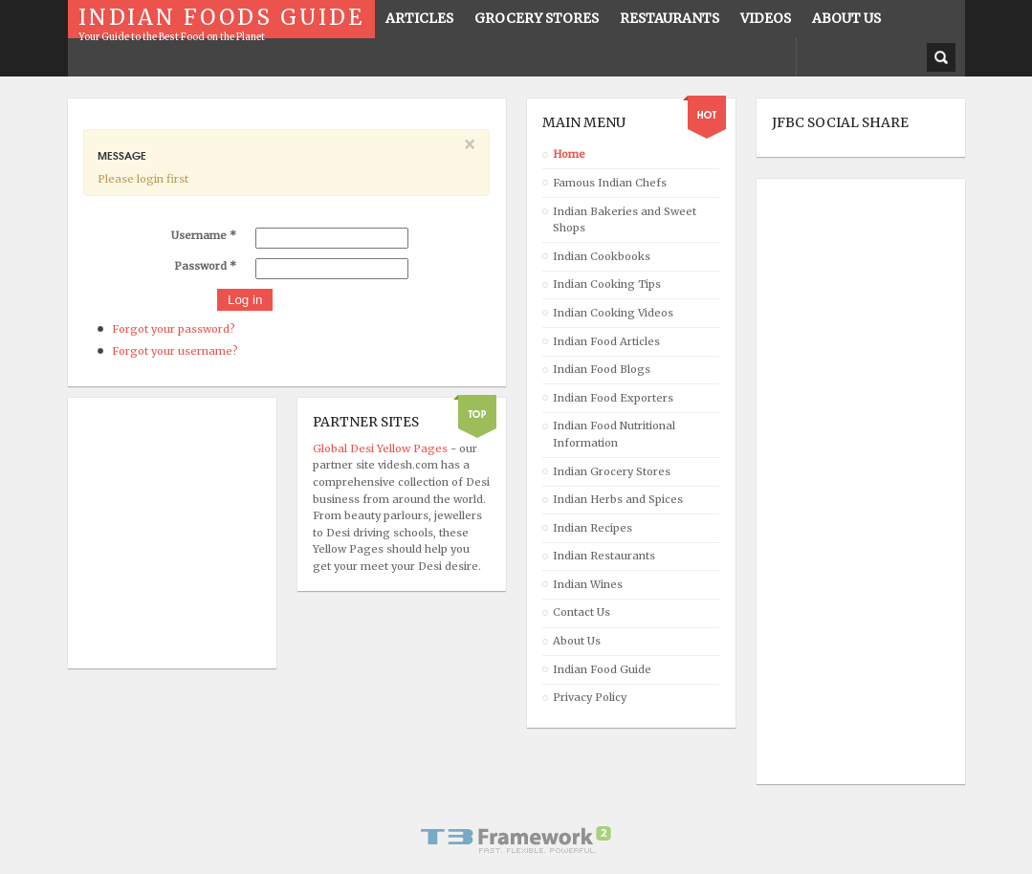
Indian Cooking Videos (613, 312)
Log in (245, 300)
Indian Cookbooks (601, 256)
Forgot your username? (175, 351)
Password (205, 266)
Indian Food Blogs (601, 369)
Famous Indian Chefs (610, 182)
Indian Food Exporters (613, 397)
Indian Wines (588, 584)
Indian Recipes (592, 528)
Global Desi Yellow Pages (381, 448)
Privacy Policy (589, 697)
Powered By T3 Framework (516, 839)
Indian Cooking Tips (607, 284)
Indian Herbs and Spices (618, 499)
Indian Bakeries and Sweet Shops (624, 220)
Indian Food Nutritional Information (614, 434)
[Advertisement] (848, 482)
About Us (577, 640)
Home (569, 154)
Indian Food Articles (606, 341)
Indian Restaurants (604, 555)
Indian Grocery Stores (611, 471)
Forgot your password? (173, 329)
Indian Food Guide (602, 669)
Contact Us (581, 612)
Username (203, 235)
